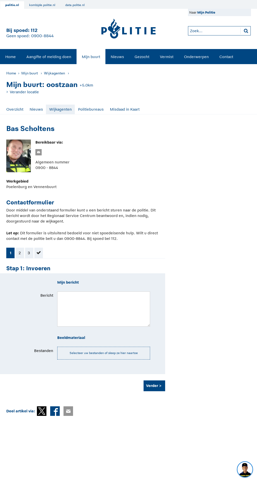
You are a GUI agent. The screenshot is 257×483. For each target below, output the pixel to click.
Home (10, 56)
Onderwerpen (196, 56)
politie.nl (12, 5)
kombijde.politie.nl (42, 5)
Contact (226, 56)
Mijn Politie (206, 12)
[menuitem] (10, 56)
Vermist (166, 56)
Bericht (46, 295)
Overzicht (14, 109)
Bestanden (43, 350)
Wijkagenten (54, 73)
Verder (152, 385)
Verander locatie (24, 92)
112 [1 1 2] (34, 30)
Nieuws (117, 56)
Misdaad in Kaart (125, 109)
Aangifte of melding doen (48, 56)
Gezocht (142, 56)
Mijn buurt (91, 56)
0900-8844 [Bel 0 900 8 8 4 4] (42, 35)
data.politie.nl (75, 5)
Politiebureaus (91, 109)
